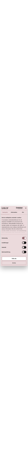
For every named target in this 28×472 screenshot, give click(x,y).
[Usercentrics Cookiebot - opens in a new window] (16, 208)
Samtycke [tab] (5, 212)
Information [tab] (14, 212)
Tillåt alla (14, 258)
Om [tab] (23, 212)
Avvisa (14, 263)
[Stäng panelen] (25, 208)
